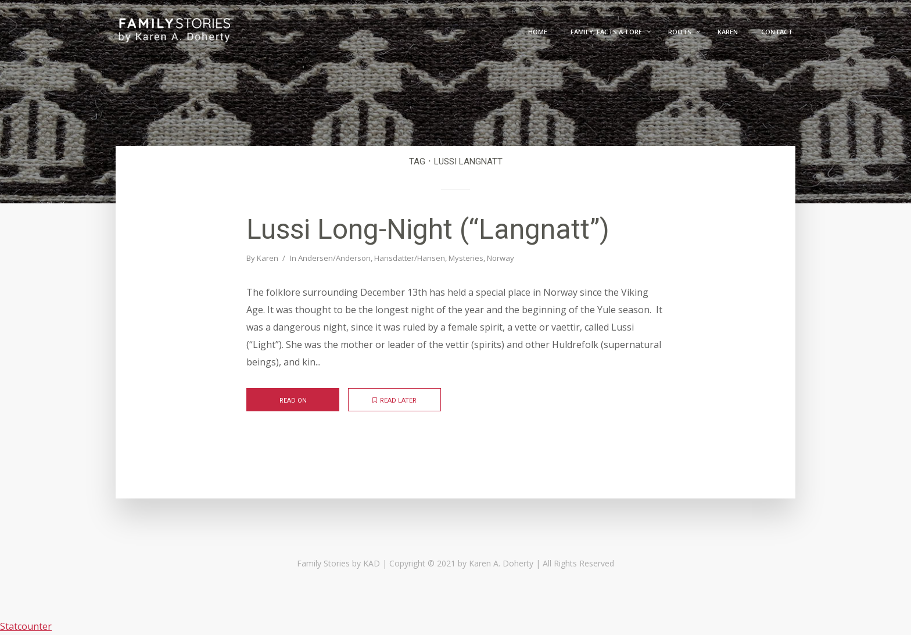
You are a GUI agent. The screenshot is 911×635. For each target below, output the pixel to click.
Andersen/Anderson (334, 258)
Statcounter (26, 626)
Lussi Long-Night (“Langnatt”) (427, 229)
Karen (267, 258)
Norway (500, 258)
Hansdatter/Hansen (409, 258)
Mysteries (466, 258)
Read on (293, 400)
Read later (394, 400)
